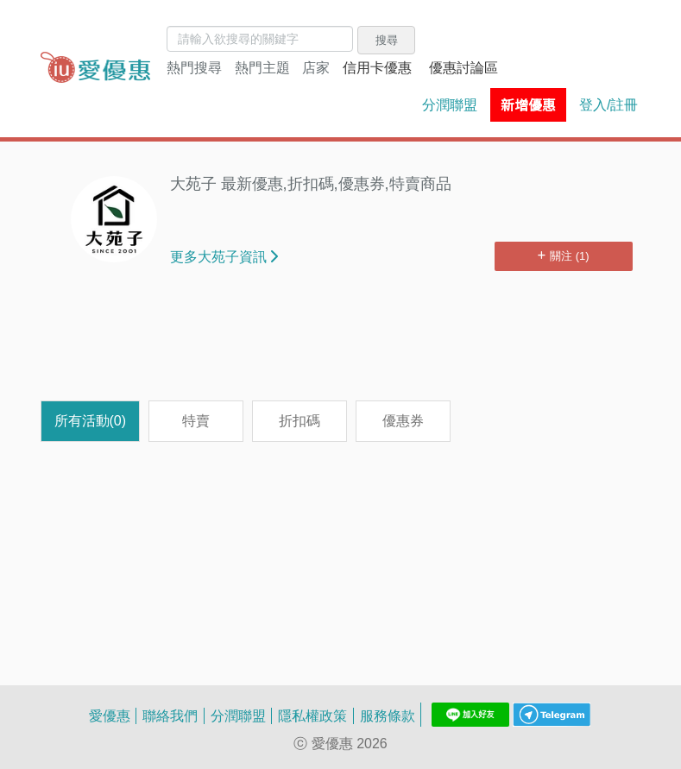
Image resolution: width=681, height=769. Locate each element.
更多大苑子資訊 (224, 256)
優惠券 (403, 420)
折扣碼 (299, 420)
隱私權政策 (312, 715)
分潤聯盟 (449, 104)
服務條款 (387, 715)
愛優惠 (109, 715)
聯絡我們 (170, 715)
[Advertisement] (355, 344)
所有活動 (90, 420)
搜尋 (386, 40)
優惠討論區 (463, 67)
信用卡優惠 (377, 67)
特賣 (196, 420)
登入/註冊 (608, 104)
